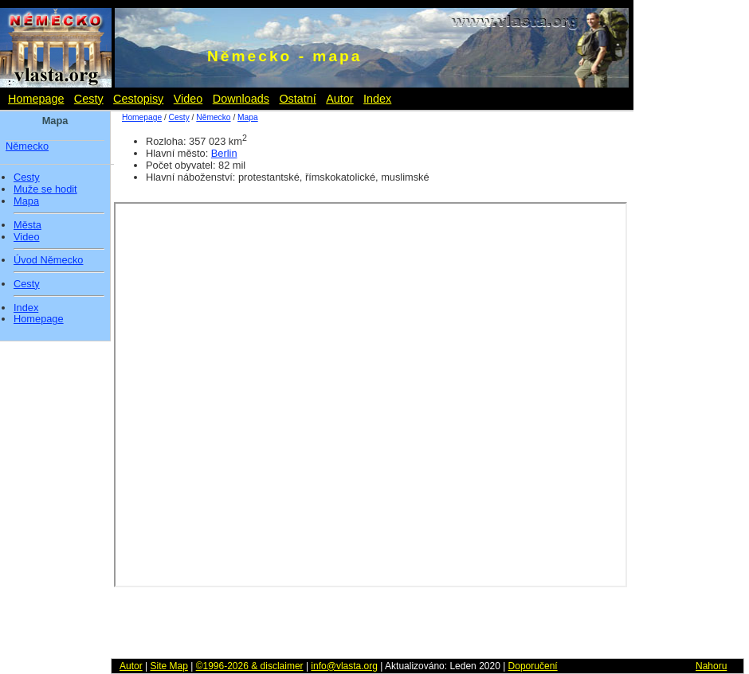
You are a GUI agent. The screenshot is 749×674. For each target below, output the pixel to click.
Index (377, 98)
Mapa (26, 201)
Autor (339, 98)
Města (27, 225)
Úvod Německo (48, 260)
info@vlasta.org (344, 666)
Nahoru (711, 666)
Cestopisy (138, 98)
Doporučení (533, 666)
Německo (27, 146)
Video (188, 98)
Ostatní (297, 98)
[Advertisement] (701, 358)
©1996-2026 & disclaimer (250, 666)
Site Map (168, 666)
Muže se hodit (45, 189)
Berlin (224, 153)
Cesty (89, 98)
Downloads (241, 98)
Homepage (36, 98)
